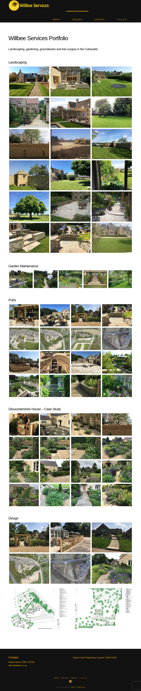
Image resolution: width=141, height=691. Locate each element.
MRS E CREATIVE (78, 687)
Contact (74, 678)
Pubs (12, 300)
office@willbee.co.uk (17, 665)
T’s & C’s (83, 678)
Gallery (64, 678)
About (56, 678)
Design (13, 518)
